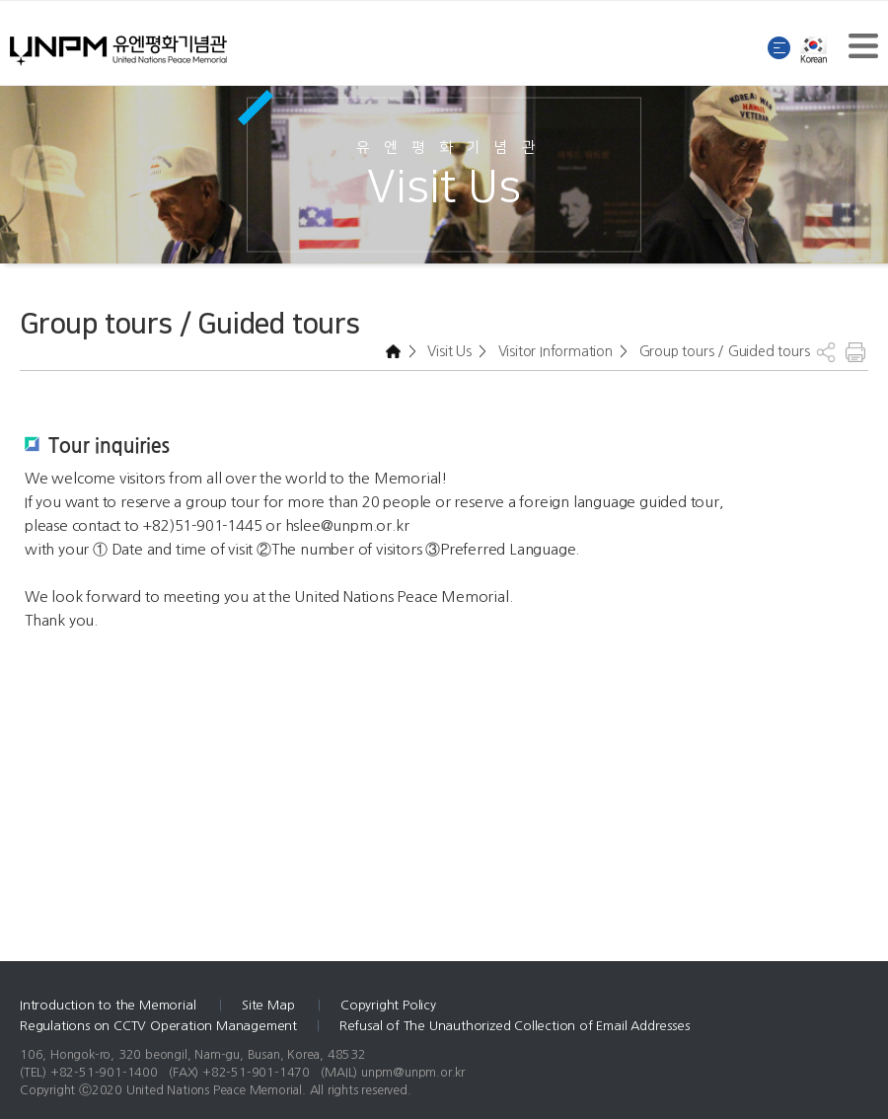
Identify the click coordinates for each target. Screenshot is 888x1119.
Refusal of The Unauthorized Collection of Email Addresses (514, 1025)
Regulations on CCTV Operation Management (158, 1025)
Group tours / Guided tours (722, 351)
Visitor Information (553, 351)
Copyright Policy (388, 1005)
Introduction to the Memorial (109, 1005)
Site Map (270, 1005)
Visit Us (448, 351)
